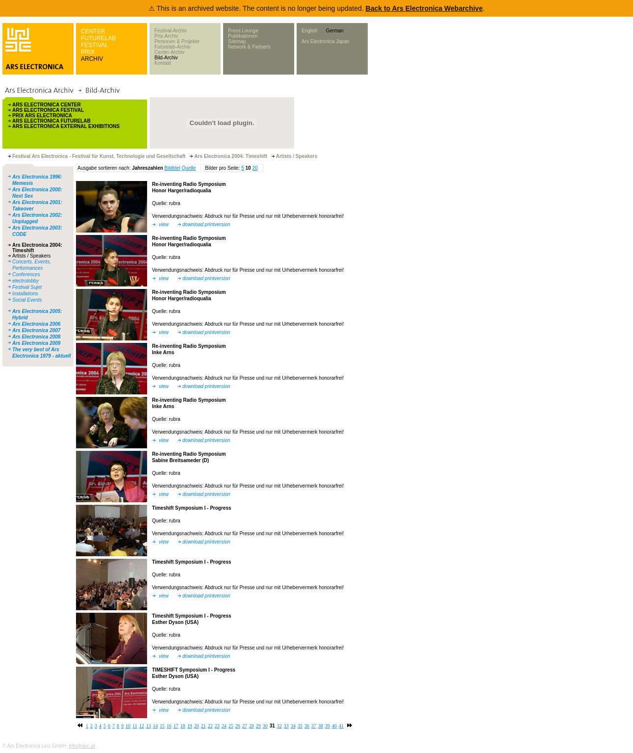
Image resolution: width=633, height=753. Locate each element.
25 (230, 725)
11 (134, 725)
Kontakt (162, 63)
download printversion (206, 224)
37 (313, 725)
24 (224, 725)
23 (217, 725)
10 (128, 725)
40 (334, 725)
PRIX (88, 52)
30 (265, 725)
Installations (25, 293)
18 (182, 725)
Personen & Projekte (177, 41)
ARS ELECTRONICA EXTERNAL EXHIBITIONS (66, 126)
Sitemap (237, 41)
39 (327, 725)
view (164, 224)
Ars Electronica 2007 (36, 330)
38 (320, 725)
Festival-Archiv (170, 30)
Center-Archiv (169, 52)
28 (251, 725)
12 (141, 725)
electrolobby (25, 281)
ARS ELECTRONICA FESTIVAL (48, 110)
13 (148, 725)
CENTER (93, 31)
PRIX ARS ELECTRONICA (42, 115)
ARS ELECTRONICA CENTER (46, 104)
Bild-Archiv (166, 57)
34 (293, 725)
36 (306, 725)
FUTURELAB (98, 38)
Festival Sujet (27, 287)
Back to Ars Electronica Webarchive (424, 8)
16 (169, 725)
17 (176, 725)
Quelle (188, 168)
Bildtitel (172, 168)
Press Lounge (243, 30)
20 (254, 168)
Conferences (26, 274)
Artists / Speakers (31, 256)
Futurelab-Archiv (172, 47)
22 (210, 725)
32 (279, 725)
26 (237, 725)
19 (189, 725)
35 (300, 725)
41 (341, 725)
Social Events (27, 300)
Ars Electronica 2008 (36, 336)
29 (258, 725)
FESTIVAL (94, 45)
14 (155, 725)
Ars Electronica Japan (325, 41)
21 (203, 725)
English (310, 30)
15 (162, 725)
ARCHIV (92, 58)
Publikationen (242, 36)
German (334, 30)
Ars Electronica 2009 (36, 343)
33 (286, 725)
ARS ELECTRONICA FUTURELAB (51, 121)
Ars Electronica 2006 (36, 324)
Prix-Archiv (166, 36)
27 (244, 725)
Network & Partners (249, 47)
